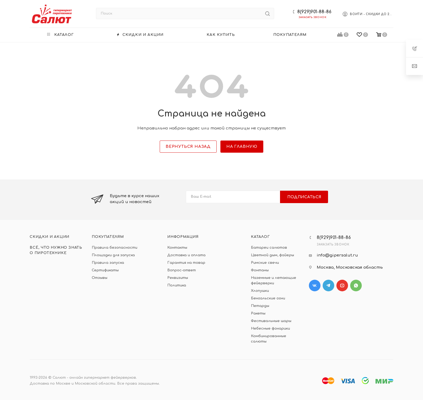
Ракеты (258, 313)
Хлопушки (260, 291)
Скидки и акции (49, 237)
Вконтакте (314, 285)
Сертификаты (105, 270)
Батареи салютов (269, 247)
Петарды (260, 306)
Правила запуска (108, 263)
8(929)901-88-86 (314, 11)
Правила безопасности (114, 247)
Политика (176, 285)
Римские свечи (265, 263)
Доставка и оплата (186, 255)
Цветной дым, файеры (272, 255)
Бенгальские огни (268, 298)
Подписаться (304, 197)
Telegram (328, 285)
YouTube (342, 285)
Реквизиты (177, 278)
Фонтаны (260, 270)
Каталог (260, 237)
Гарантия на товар (186, 263)
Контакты (177, 247)
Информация (183, 237)
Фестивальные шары (271, 321)
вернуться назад (188, 147)
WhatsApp (356, 285)
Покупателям (108, 237)
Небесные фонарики (270, 328)
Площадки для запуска (113, 255)
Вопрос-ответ (181, 270)
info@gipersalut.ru (337, 255)
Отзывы (99, 278)
